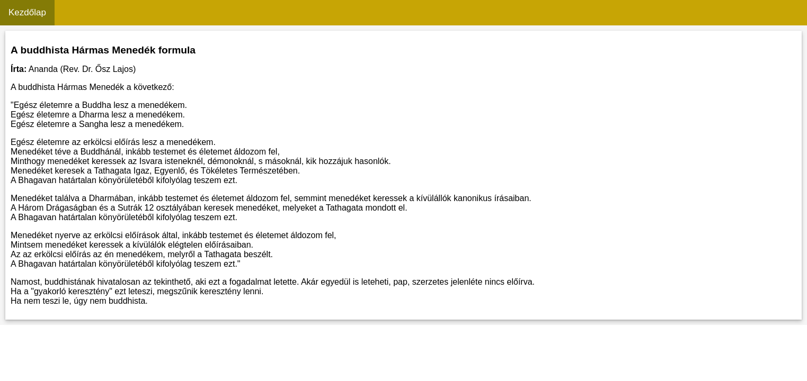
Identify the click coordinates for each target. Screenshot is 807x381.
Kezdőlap (27, 12)
